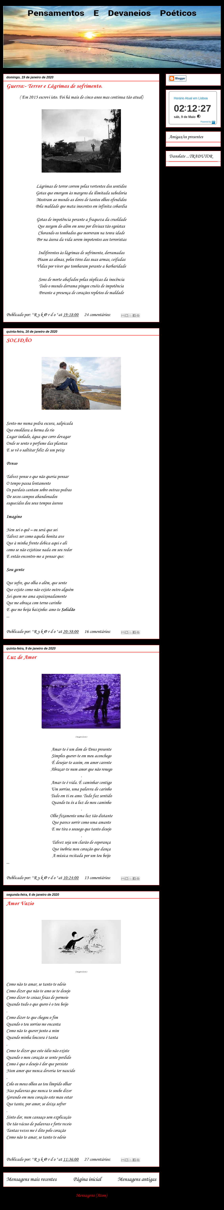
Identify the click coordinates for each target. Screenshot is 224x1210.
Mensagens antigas (137, 1179)
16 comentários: (98, 631)
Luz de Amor (21, 657)
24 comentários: (98, 314)
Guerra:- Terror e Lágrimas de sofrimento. (54, 86)
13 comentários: (98, 877)
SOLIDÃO (18, 340)
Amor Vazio (20, 903)
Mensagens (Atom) (91, 1195)
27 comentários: (98, 1159)
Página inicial (87, 1179)
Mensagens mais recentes (31, 1179)
